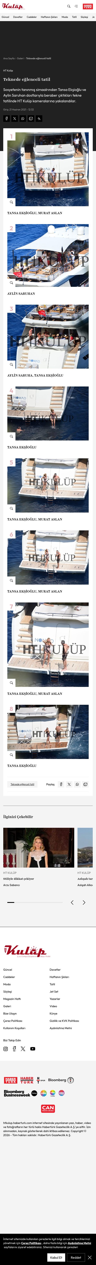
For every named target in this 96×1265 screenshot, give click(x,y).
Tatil (74, 16)
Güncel (5, 16)
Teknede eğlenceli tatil (38, 58)
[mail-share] (31, 118)
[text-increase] (39, 118)
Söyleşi (84, 16)
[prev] (72, 902)
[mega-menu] (76, 6)
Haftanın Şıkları (49, 16)
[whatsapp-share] (23, 118)
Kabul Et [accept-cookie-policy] (56, 1257)
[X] (23, 1049)
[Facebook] (14, 1049)
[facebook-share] (6, 118)
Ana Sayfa (8, 58)
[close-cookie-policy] (90, 1257)
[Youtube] (32, 1049)
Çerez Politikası (31, 1243)
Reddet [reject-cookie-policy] (76, 1257)
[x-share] (14, 118)
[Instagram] (5, 1049)
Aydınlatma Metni (79, 1243)
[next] (84, 902)
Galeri (20, 58)
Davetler (18, 16)
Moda (65, 16)
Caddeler (32, 16)
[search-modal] (69, 6)
